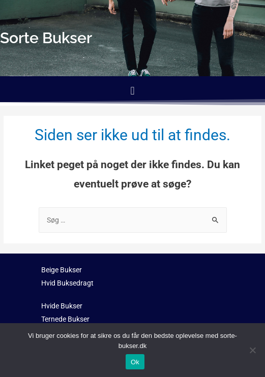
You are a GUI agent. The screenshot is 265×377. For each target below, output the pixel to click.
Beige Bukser (61, 270)
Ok (135, 362)
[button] (132, 90)
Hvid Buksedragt (67, 283)
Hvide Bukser (61, 306)
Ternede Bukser (65, 319)
